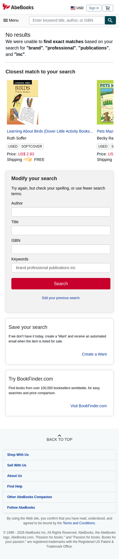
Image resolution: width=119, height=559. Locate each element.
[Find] (110, 20)
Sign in (94, 8)
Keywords (19, 259)
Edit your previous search (60, 298)
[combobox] (67, 20)
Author (17, 203)
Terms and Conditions (79, 523)
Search (61, 283)
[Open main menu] (12, 20)
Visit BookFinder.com (89, 406)
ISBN (15, 240)
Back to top (59, 439)
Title (15, 222)
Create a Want (94, 354)
